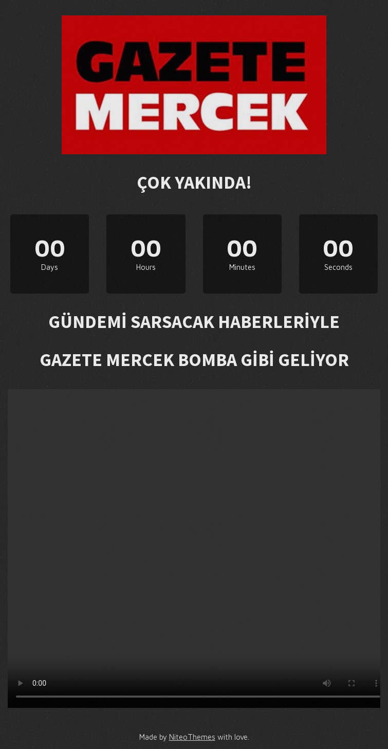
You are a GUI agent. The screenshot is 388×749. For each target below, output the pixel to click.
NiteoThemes (192, 737)
